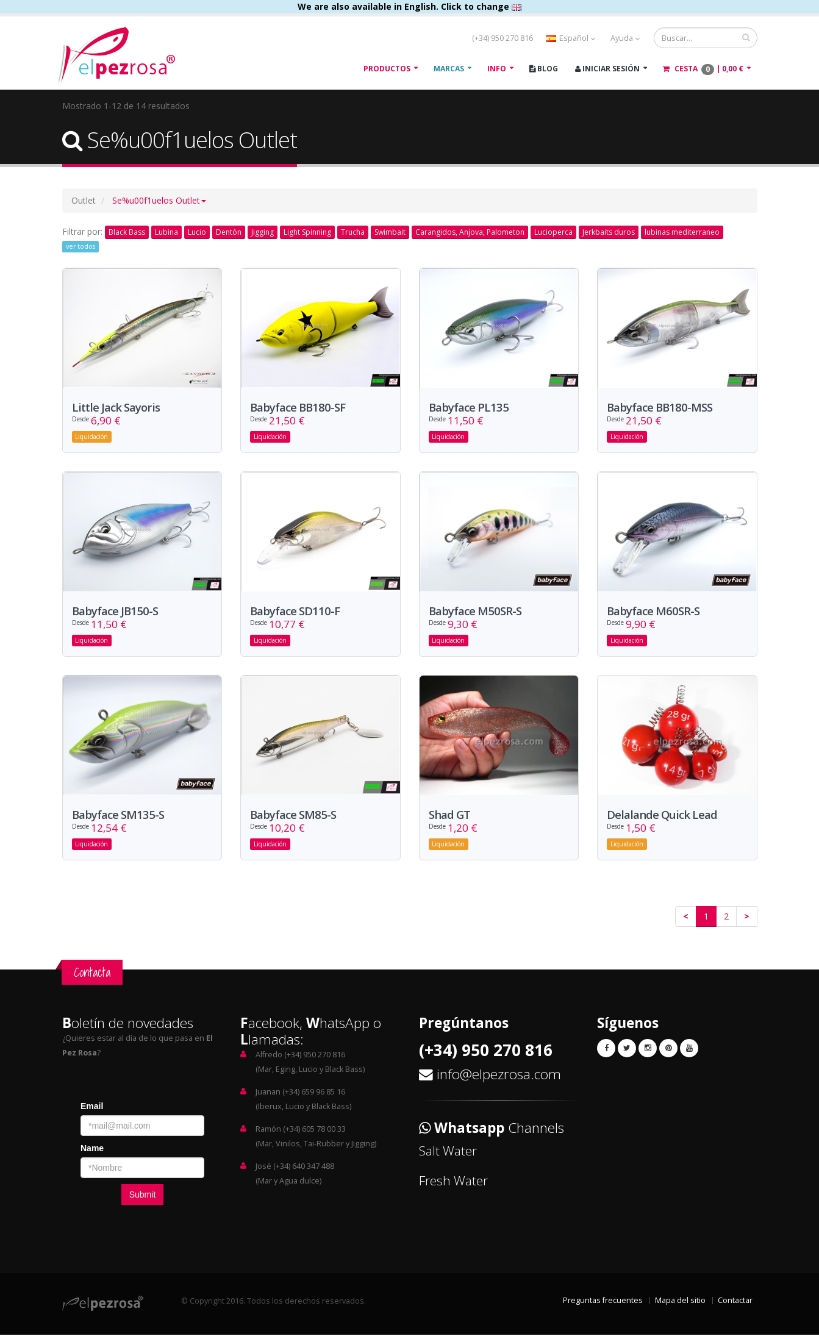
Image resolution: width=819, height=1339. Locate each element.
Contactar (735, 1304)
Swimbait (390, 232)
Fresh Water (453, 1184)
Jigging (262, 232)
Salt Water (448, 1154)
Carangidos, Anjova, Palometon (469, 232)
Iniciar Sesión (607, 68)
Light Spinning (307, 232)
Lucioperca (553, 232)
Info (496, 68)
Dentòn (228, 232)
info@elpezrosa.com (499, 1078)
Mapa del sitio (680, 1304)
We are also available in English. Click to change (409, 6)
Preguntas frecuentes (603, 1304)
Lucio (197, 232)
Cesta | (703, 69)
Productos (386, 68)
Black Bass (127, 232)
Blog (543, 68)
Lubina (166, 232)
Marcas (449, 68)
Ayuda (625, 38)
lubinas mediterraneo (682, 232)
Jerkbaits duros (608, 232)
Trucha (353, 232)
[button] (159, 200)
